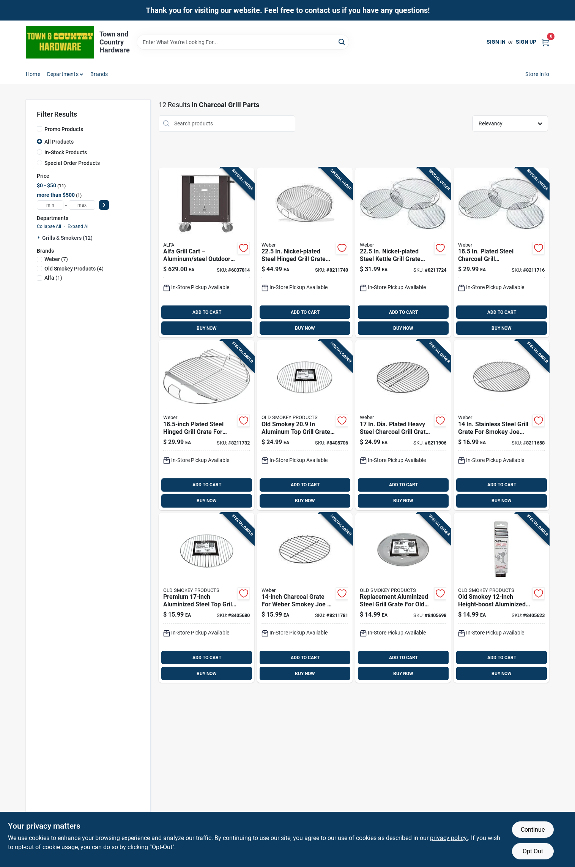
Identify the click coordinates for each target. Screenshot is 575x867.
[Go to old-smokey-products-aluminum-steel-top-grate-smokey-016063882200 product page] (305, 425)
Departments (63, 74)
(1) (53, 278)
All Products (59, 142)
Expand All (79, 226)
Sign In (496, 42)
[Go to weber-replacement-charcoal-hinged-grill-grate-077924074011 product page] (305, 253)
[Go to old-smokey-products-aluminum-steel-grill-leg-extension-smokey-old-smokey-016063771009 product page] (501, 598)
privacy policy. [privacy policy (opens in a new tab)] (449, 838)
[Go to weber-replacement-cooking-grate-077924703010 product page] (501, 425)
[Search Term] (243, 42)
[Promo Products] (39, 128)
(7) (56, 259)
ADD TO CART (206, 312)
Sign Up (526, 42)
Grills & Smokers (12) (67, 238)
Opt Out (533, 851)
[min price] (50, 205)
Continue (533, 829)
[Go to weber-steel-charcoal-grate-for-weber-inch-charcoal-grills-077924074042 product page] (305, 598)
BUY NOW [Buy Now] (207, 328)
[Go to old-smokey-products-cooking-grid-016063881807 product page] (206, 598)
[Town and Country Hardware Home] (60, 42)
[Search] (342, 41)
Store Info (537, 74)
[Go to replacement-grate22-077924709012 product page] (403, 253)
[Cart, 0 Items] (545, 42)
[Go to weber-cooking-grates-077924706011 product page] (501, 253)
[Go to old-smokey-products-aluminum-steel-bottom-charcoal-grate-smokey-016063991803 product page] (403, 598)
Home (33, 74)
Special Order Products (72, 163)
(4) (74, 269)
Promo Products (63, 129)
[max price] (82, 205)
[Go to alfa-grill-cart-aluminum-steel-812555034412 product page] (206, 253)
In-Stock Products (65, 152)
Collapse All (49, 226)
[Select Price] (104, 205)
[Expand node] (39, 237)
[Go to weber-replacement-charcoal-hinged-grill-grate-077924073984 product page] (206, 425)
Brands (99, 74)
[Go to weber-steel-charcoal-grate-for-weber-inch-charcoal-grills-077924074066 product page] (403, 425)
